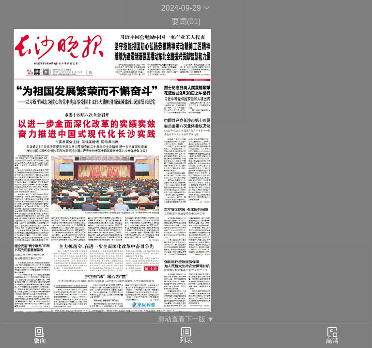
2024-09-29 (186, 8)
